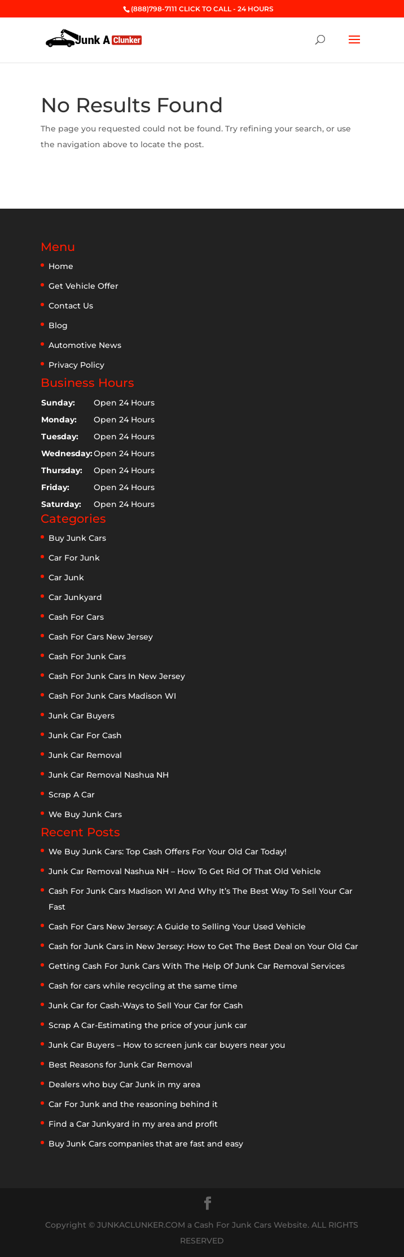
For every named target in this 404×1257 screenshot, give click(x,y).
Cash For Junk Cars (87, 656)
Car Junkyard (75, 597)
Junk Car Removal (85, 755)
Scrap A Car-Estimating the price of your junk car (148, 1025)
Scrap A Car (72, 795)
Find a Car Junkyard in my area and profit (133, 1124)
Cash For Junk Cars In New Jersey (117, 676)
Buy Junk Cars (77, 538)
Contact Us (71, 306)
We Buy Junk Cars (85, 814)
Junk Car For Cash (85, 735)
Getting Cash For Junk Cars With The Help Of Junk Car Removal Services (197, 966)
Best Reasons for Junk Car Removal (120, 1065)
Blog (58, 325)
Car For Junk (74, 558)
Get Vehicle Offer (83, 286)
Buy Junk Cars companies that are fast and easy (146, 1144)
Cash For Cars (76, 617)
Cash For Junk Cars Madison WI (112, 696)
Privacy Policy (76, 365)
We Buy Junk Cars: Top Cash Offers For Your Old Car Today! (168, 851)
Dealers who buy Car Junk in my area (124, 1084)
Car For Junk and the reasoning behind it (133, 1104)
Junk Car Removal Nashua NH (109, 775)
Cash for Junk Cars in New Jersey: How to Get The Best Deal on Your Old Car (203, 946)
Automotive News (85, 345)
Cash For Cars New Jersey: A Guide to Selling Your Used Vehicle (177, 926)
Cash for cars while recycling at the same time (143, 986)
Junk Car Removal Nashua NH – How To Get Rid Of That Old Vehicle (185, 871)
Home (61, 266)
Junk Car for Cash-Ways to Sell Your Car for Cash (146, 1005)
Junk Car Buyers (82, 716)
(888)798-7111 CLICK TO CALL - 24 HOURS (202, 9)
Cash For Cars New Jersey (101, 637)
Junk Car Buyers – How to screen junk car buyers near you (167, 1045)
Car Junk (66, 577)
